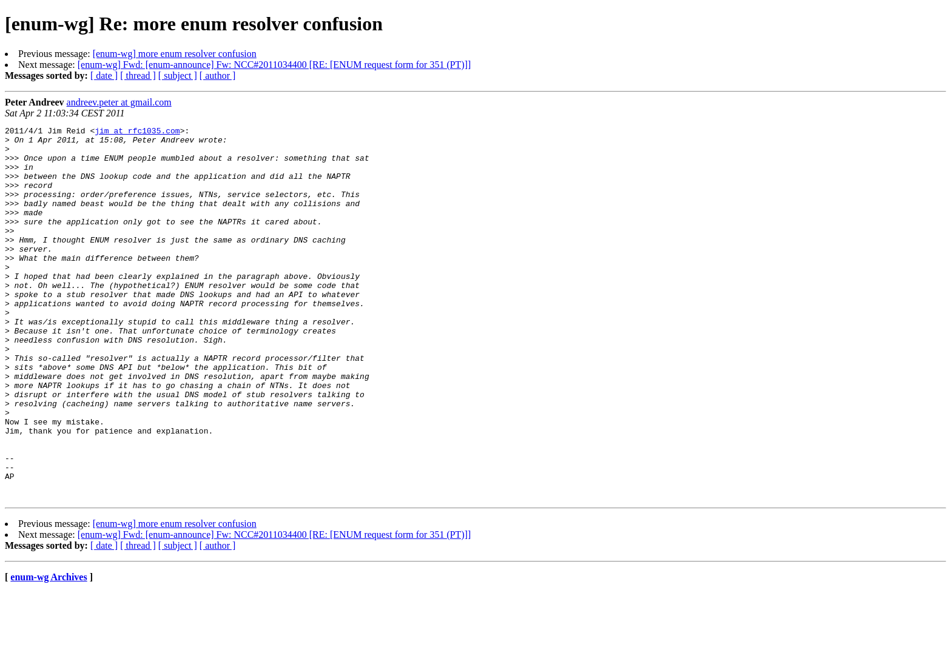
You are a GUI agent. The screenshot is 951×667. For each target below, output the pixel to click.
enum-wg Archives (48, 651)
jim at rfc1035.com (137, 132)
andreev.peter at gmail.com (119, 102)
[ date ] (104, 75)
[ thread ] (138, 75)
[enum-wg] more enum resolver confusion (175, 54)
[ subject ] (177, 75)
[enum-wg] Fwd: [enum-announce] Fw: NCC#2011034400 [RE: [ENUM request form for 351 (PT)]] (274, 64)
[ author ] (218, 75)
